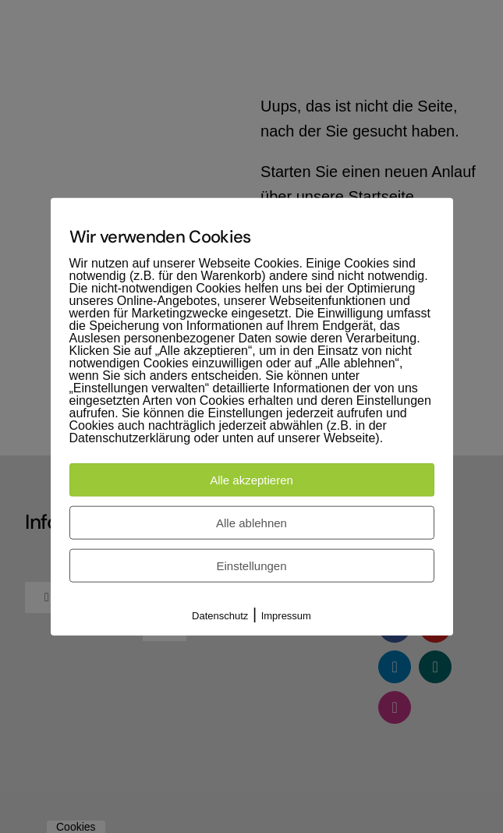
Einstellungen (251, 565)
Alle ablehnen (251, 522)
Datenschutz (220, 615)
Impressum (286, 615)
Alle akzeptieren (251, 479)
